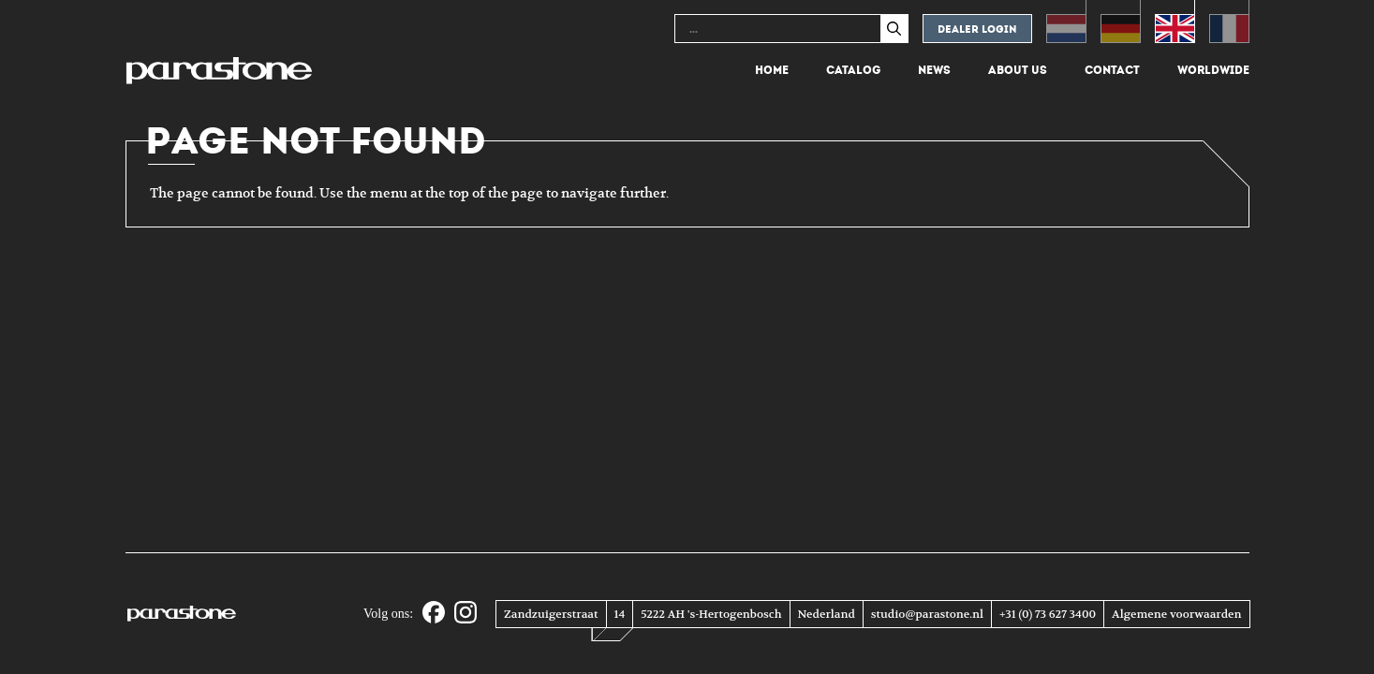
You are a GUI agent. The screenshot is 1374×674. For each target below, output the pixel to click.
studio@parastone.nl (927, 614)
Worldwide (1213, 70)
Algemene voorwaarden (1176, 614)
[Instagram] (465, 613)
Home (772, 70)
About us (1017, 70)
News (934, 70)
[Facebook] (433, 613)
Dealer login (977, 29)
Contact (1112, 70)
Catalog (853, 70)
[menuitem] (1066, 21)
